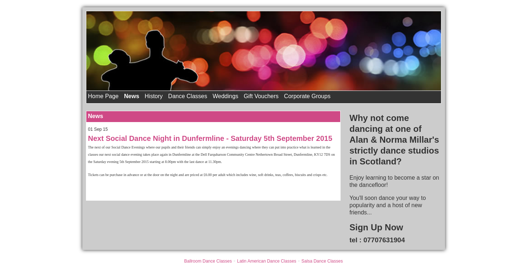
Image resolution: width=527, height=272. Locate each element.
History (154, 96)
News (131, 96)
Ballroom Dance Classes (208, 261)
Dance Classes (187, 96)
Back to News (106, 189)
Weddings (225, 96)
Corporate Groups (307, 96)
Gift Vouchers (261, 96)
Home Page (103, 96)
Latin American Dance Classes (266, 261)
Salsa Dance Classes (322, 261)
